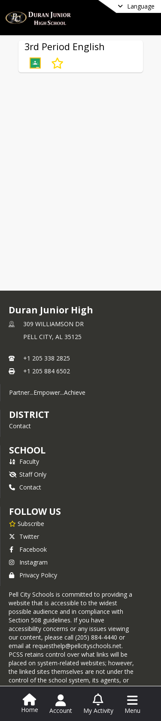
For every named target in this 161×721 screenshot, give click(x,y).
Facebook (28, 549)
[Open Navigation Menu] (132, 704)
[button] (35, 63)
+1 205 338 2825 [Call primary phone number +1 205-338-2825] (46, 358)
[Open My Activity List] (98, 704)
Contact (20, 426)
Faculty (24, 461)
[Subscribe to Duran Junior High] (26, 523)
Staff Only (27, 474)
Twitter (24, 536)
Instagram (28, 562)
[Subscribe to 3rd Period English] (57, 63)
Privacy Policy (33, 575)
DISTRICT (29, 415)
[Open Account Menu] (60, 704)
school (27, 450)
